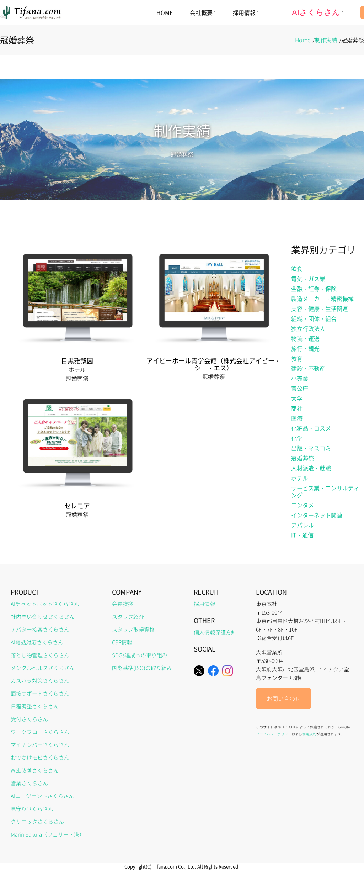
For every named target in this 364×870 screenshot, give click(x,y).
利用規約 (309, 734)
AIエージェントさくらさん (42, 796)
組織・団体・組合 (314, 318)
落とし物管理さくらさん (40, 655)
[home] (30, 12)
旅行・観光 (305, 348)
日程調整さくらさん (35, 706)
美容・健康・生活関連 (319, 308)
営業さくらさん (29, 783)
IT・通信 (302, 534)
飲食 (297, 268)
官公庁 (299, 388)
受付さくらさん (29, 719)
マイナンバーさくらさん (40, 744)
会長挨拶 (122, 603)
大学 (297, 398)
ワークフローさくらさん (40, 731)
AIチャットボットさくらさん (45, 603)
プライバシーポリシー (273, 734)
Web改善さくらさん (35, 770)
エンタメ (302, 504)
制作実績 (326, 39)
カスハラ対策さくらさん (40, 680)
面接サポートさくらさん (40, 693)
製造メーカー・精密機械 (322, 298)
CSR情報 (122, 642)
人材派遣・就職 (311, 467)
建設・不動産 (308, 368)
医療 (297, 418)
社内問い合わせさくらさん (43, 616)
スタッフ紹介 (128, 616)
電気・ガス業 (308, 278)
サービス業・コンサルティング (325, 491)
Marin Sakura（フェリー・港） (48, 834)
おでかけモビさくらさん (40, 757)
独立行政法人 (308, 328)
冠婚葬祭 (302, 458)
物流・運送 (305, 338)
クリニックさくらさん (37, 821)
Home (303, 39)
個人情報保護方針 (215, 632)
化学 (297, 438)
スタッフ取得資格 (133, 629)
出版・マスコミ (311, 448)
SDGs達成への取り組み (139, 655)
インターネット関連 (316, 514)
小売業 (299, 378)
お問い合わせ (284, 698)
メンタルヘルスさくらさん (43, 667)
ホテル (299, 477)
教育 (297, 358)
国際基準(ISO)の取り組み (142, 667)
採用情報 (204, 603)
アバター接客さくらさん (40, 629)
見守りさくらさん (32, 808)
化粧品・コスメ (311, 428)
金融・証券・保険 (314, 288)
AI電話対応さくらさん (37, 642)
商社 (297, 408)
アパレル (302, 524)
